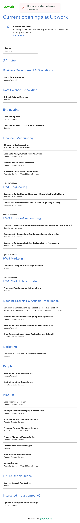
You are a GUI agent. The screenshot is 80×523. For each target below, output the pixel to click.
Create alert (18, 35)
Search (8, 48)
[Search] (20, 51)
